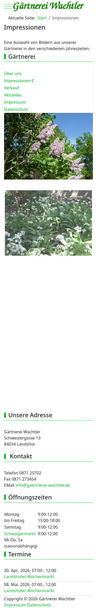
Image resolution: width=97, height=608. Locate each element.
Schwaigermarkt (20, 534)
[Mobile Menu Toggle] (8, 6)
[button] (48, 146)
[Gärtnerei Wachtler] (48, 6)
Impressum (15, 605)
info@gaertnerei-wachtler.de (43, 485)
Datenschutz (39, 605)
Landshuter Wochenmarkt (29, 576)
